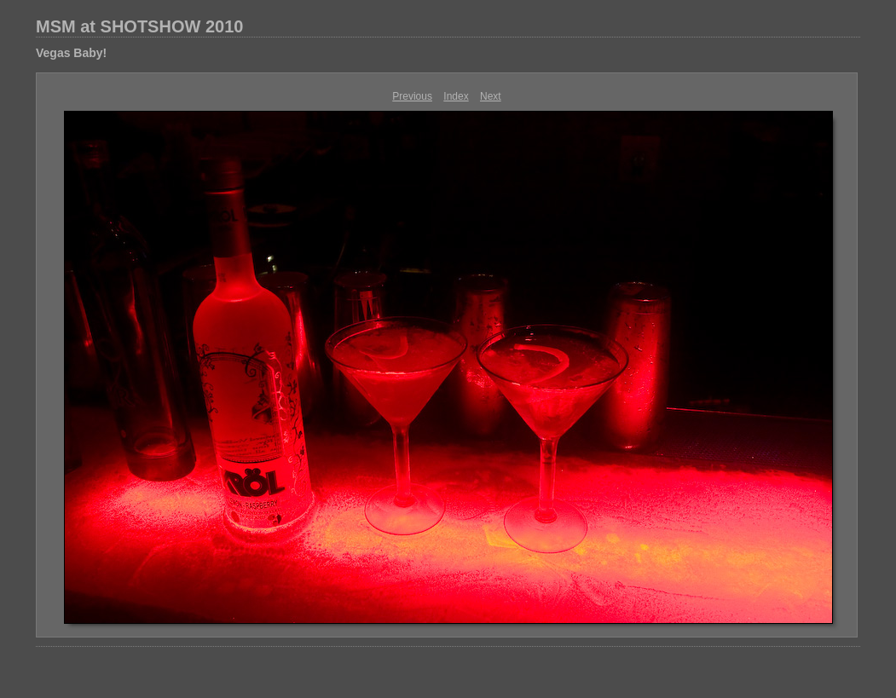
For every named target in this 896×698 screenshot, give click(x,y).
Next (490, 96)
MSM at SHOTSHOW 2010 (139, 26)
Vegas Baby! (71, 53)
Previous (412, 96)
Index (455, 96)
